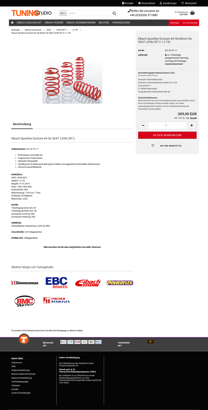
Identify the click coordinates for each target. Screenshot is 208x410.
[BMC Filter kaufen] (24, 301)
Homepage (61, 330)
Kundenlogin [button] (168, 3)
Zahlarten (15, 385)
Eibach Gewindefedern (81, 22)
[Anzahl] (167, 125)
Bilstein (104, 22)
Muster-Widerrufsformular (23, 374)
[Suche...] (63, 13)
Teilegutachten (31, 238)
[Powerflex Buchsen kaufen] (119, 283)
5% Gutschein (190, 23)
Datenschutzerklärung (21, 378)
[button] (146, 3)
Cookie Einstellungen (21, 393)
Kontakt (127, 3)
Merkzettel (189, 3)
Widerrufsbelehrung (20, 370)
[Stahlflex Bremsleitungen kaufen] (56, 301)
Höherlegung (121, 22)
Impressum (16, 362)
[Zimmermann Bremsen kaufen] (24, 283)
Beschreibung (22, 124)
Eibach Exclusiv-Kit (29, 22)
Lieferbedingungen (20, 381)
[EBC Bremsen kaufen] (56, 283)
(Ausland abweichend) (174, 64)
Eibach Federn (54, 22)
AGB (13, 366)
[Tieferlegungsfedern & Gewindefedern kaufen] (88, 283)
